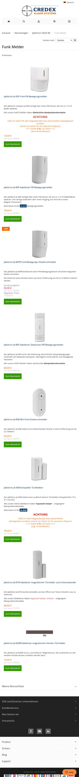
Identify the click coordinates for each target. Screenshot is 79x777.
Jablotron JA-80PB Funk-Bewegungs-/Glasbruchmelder (30, 262)
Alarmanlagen (21, 33)
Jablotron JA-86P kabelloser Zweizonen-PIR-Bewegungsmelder (33, 344)
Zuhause (6, 33)
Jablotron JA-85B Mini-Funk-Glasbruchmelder (25, 419)
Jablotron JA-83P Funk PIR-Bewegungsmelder (25, 96)
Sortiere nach (48, 40)
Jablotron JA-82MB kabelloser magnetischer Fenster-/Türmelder (34, 643)
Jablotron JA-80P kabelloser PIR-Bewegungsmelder (28, 187)
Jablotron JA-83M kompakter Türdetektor (23, 487)
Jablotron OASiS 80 (41, 33)
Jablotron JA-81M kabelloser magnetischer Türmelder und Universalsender (40, 582)
